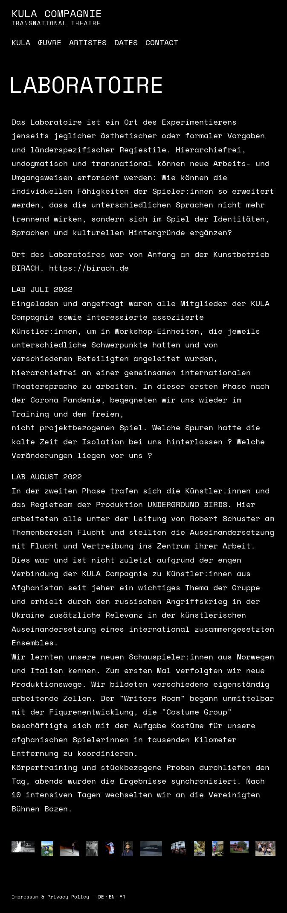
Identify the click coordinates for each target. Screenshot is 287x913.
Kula (21, 42)
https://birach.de (89, 267)
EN (112, 896)
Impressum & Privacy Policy (50, 896)
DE (101, 896)
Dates (126, 42)
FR (122, 896)
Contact (161, 42)
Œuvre (49, 42)
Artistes (88, 42)
